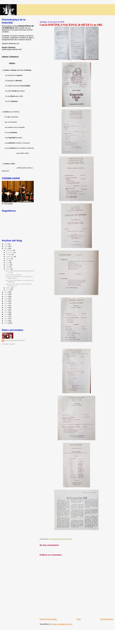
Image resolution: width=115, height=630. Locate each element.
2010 (6, 321)
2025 (6, 246)
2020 (6, 299)
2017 (6, 305)
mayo (8, 265)
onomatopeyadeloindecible (15, 340)
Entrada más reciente (48, 619)
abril (7, 267)
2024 (6, 248)
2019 (6, 301)
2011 (6, 318)
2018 (6, 303)
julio (7, 260)
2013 (6, 314)
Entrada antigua (106, 619)
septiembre (10, 256)
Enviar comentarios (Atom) (61, 624)
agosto (8, 258)
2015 (6, 310)
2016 (6, 307)
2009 (6, 323)
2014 (6, 312)
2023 (6, 292)
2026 (6, 244)
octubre (9, 254)
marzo (8, 269)
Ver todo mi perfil (8, 344)
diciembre (9, 250)
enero (8, 290)
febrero (8, 288)
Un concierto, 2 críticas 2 (14, 274)
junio (8, 263)
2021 (6, 296)
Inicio (79, 619)
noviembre (10, 252)
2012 (6, 316)
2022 (6, 294)
